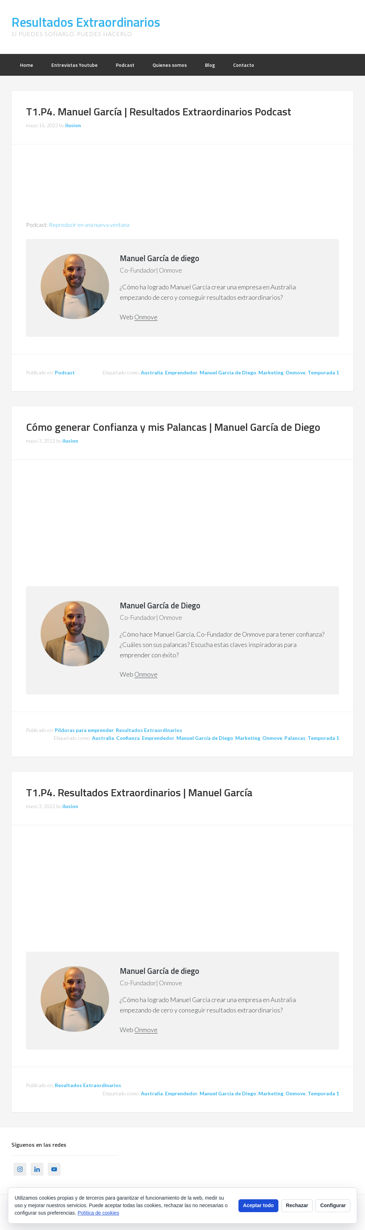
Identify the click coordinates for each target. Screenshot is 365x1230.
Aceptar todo (258, 1205)
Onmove (146, 317)
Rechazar (297, 1205)
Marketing (270, 372)
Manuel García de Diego (228, 372)
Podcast (65, 372)
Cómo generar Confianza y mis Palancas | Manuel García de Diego (173, 427)
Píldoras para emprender (84, 730)
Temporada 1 (323, 372)
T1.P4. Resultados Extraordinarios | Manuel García (139, 792)
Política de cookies (98, 1213)
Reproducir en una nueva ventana (89, 224)
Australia (152, 372)
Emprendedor (181, 372)
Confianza (128, 738)
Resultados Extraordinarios (85, 22)
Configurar (333, 1205)
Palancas (294, 738)
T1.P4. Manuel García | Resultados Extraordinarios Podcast (158, 111)
